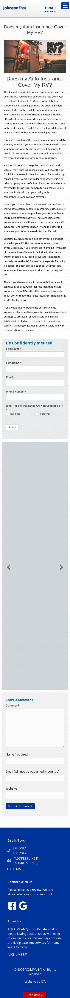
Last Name (13, 362)
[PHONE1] (50, 8)
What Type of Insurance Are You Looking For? (34, 407)
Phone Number (16, 391)
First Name (13, 348)
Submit (12, 427)
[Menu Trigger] (65, 5)
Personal (43, 414)
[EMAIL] (18, 869)
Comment (12, 705)
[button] (9, 567)
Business (13, 414)
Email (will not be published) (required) (32, 771)
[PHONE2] (50, 11)
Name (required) (17, 754)
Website (11, 788)
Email (10, 377)
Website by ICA (35, 981)
